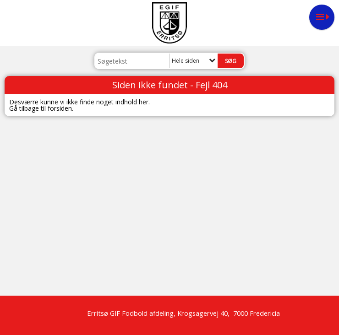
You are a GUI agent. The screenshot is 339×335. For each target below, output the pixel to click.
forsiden (60, 108)
